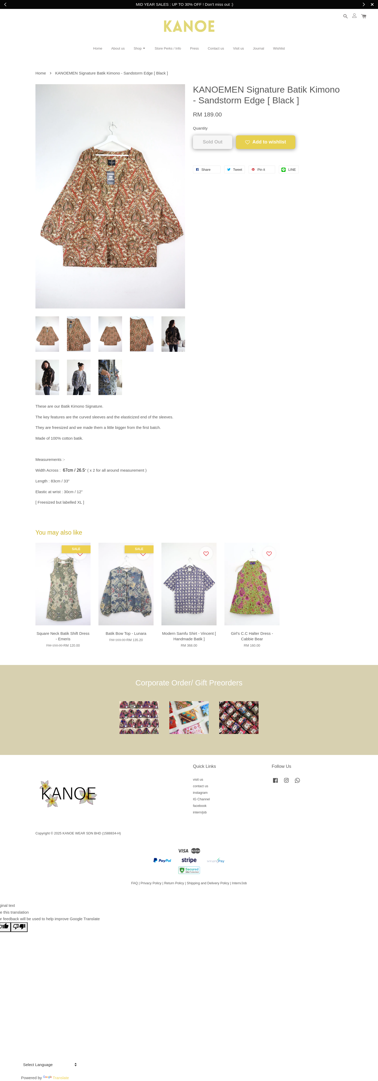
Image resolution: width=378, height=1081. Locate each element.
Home (97, 48)
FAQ (134, 883)
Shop (140, 48)
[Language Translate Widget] (49, 1064)
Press (194, 48)
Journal (258, 48)
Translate (56, 1077)
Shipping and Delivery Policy (208, 883)
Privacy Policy (151, 883)
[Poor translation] (19, 927)
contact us (200, 786)
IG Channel (201, 799)
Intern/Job (239, 883)
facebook (200, 806)
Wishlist (279, 48)
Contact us (216, 48)
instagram (200, 793)
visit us (198, 779)
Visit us (238, 48)
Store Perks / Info (168, 48)
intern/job (200, 812)
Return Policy (174, 883)
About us (118, 48)
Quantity (200, 128)
